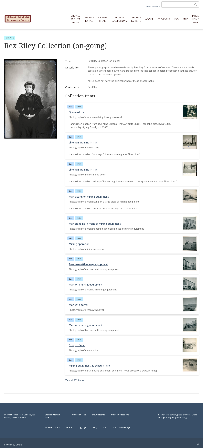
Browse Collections (119, 19)
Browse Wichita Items (75, 19)
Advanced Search (153, 6)
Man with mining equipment (85, 284)
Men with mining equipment (85, 325)
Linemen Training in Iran (83, 142)
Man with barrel (78, 305)
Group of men (77, 345)
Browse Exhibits (136, 19)
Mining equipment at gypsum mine (90, 365)
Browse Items (102, 19)
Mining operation (79, 244)
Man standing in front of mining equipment (95, 223)
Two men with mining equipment (88, 264)
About (149, 19)
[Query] (180, 4)
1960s (79, 106)
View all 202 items (74, 380)
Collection (10, 38)
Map (185, 19)
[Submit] (195, 4)
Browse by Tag (89, 19)
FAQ (176, 19)
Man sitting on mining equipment (89, 196)
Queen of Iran (77, 112)
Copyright (163, 19)
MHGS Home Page (195, 19)
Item (70, 106)
